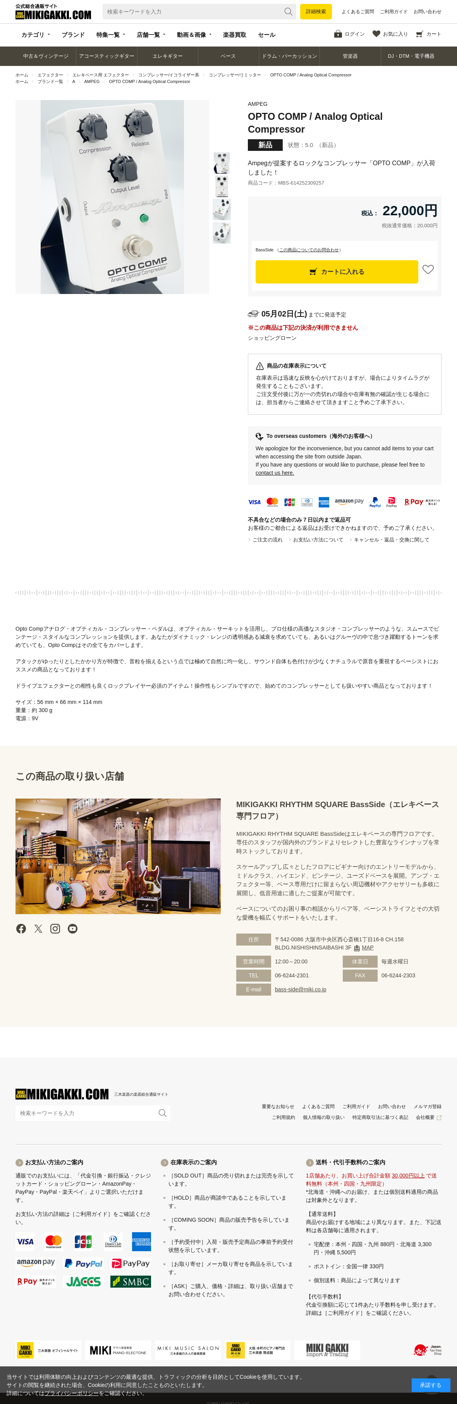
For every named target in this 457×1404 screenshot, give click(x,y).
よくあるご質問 (358, 11)
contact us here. (275, 473)
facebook (21, 929)
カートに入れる (342, 271)
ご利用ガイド (394, 11)
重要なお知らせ (278, 1106)
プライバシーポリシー (72, 1393)
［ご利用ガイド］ (91, 1214)
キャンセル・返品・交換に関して (392, 540)
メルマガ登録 (428, 1106)
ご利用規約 (283, 1117)
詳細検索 (316, 11)
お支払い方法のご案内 (54, 1162)
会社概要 (425, 1117)
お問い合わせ (428, 11)
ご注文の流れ (268, 540)
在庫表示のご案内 (193, 1162)
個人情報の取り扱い (324, 1117)
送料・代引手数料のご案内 (350, 1162)
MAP (368, 947)
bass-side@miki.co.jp (300, 989)
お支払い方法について (318, 540)
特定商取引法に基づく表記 (380, 1117)
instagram (55, 929)
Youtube (72, 929)
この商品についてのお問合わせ (309, 249)
